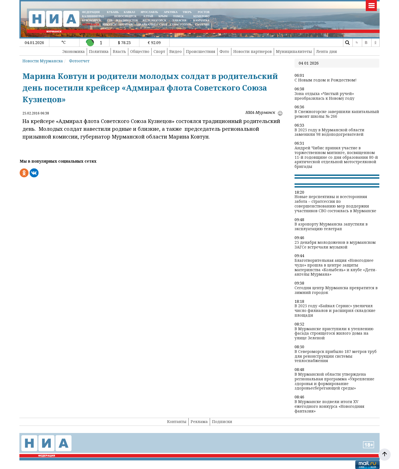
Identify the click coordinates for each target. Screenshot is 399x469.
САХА (163, 24)
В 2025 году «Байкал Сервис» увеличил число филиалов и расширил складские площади (335, 310)
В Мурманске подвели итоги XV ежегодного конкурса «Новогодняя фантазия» (329, 406)
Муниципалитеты (294, 51)
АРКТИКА (171, 12)
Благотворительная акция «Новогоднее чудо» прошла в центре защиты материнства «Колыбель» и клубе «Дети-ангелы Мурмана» (336, 267)
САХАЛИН (202, 24)
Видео (175, 51)
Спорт (159, 51)
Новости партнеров (252, 51)
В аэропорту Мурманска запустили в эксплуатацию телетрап (331, 226)
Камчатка (201, 20)
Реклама (199, 421)
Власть (119, 51)
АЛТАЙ (148, 16)
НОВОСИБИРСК (125, 16)
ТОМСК (179, 16)
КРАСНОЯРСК (91, 20)
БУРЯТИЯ (126, 24)
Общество (139, 51)
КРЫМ (163, 16)
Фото (224, 51)
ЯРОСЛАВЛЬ (149, 12)
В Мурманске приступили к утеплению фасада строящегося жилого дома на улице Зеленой (334, 333)
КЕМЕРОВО (201, 16)
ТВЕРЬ (187, 12)
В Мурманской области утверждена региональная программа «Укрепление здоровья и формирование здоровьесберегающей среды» (334, 381)
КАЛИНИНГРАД (93, 16)
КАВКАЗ (129, 12)
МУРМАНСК (90, 24)
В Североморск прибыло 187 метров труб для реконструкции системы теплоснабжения (336, 356)
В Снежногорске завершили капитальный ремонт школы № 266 (337, 114)
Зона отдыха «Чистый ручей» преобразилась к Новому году (324, 96)
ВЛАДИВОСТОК (127, 20)
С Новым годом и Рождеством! (326, 80)
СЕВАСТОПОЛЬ (180, 24)
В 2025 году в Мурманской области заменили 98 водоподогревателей (329, 132)
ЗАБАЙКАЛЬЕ (146, 24)
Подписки (222, 421)
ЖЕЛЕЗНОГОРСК (154, 20)
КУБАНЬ (113, 12)
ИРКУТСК (109, 24)
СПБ (110, 20)
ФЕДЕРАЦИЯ (91, 12)
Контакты (176, 421)
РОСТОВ (203, 12)
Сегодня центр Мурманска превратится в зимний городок (336, 290)
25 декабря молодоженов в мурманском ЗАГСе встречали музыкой (335, 245)
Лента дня (326, 51)
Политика (99, 51)
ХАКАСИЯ (179, 20)
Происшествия (200, 51)
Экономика (73, 51)
